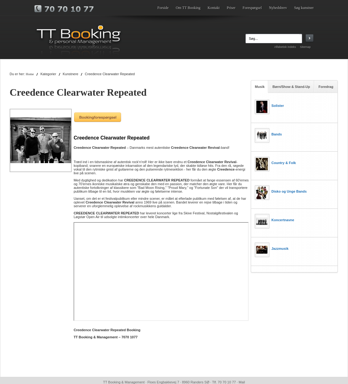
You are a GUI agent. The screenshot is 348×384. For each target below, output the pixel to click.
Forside (163, 8)
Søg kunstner (304, 8)
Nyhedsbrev (278, 8)
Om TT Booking (188, 8)
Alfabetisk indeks (285, 46)
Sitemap (305, 46)
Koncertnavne (282, 220)
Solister (277, 105)
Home (30, 74)
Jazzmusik (279, 248)
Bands (276, 134)
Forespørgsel (252, 8)
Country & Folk (283, 163)
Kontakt (214, 8)
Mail (242, 382)
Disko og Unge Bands (289, 191)
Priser (231, 8)
